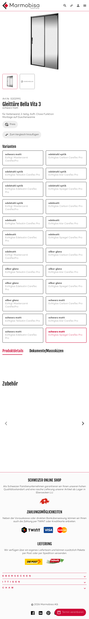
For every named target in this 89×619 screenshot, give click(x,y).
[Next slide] (83, 423)
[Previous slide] (6, 423)
